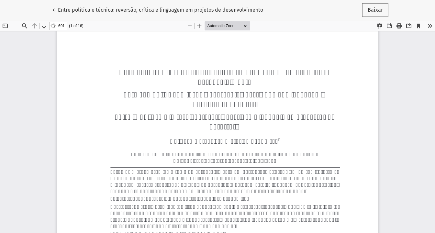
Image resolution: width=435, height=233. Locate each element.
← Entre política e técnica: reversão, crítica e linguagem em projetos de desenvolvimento (157, 9)
